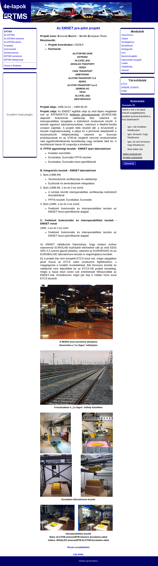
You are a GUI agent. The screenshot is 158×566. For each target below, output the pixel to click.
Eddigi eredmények (132, 154)
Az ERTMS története (14, 38)
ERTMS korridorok (13, 56)
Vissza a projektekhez (78, 547)
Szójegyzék (126, 49)
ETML (124, 91)
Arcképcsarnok (11, 52)
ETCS (124, 84)
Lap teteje (78, 554)
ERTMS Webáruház (13, 60)
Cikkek (124, 38)
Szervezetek (10, 49)
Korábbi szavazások (132, 157)
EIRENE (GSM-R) (130, 87)
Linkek (124, 63)
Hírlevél (125, 70)
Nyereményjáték (129, 56)
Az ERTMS (9, 35)
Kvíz (123, 52)
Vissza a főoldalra (12, 65)
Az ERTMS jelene (12, 42)
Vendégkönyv (127, 42)
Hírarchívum (127, 35)
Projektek (8, 45)
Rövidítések (127, 45)
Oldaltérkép (126, 66)
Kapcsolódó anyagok (131, 60)
